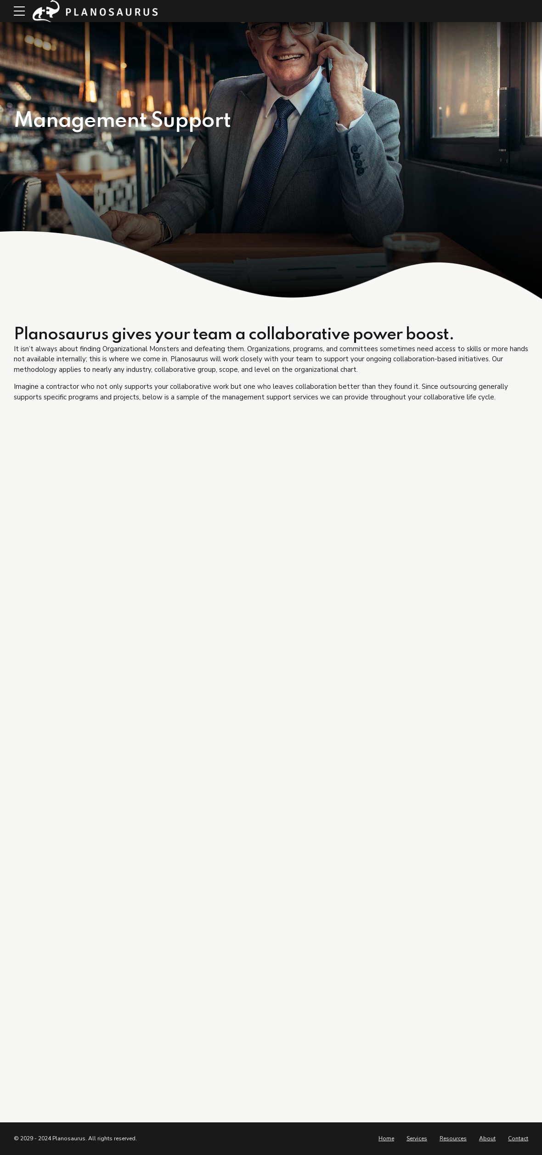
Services (416, 1138)
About (487, 1138)
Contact (518, 1138)
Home (386, 1138)
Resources (453, 1138)
